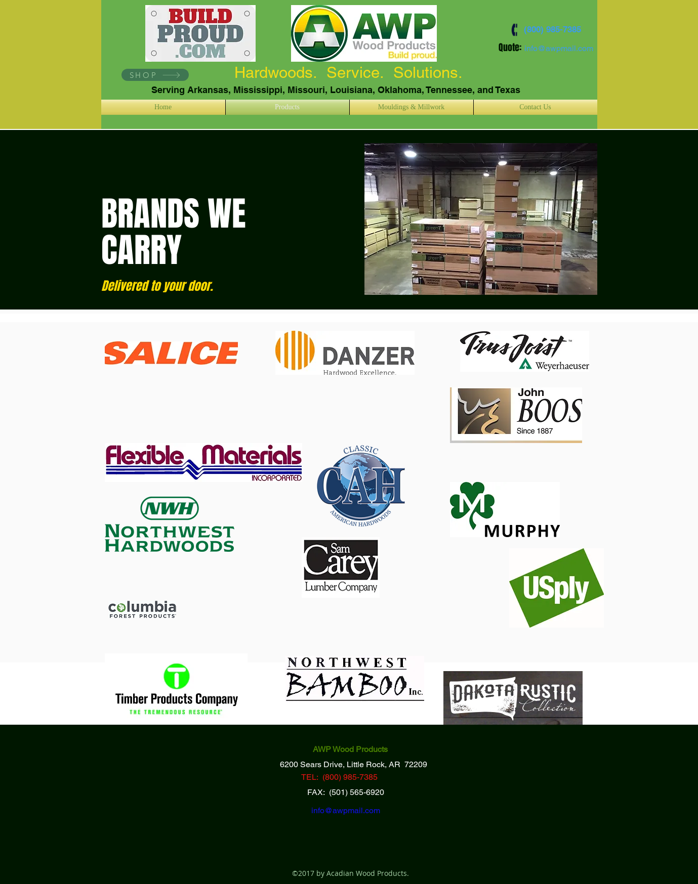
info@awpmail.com (558, 48)
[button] (480, 219)
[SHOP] (155, 75)
